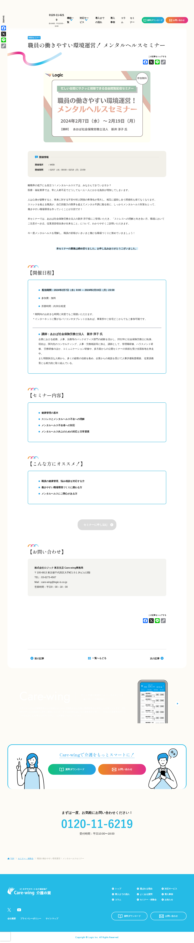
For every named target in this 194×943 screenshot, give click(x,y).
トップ (118, 889)
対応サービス (171, 889)
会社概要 (11, 918)
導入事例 (169, 894)
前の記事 (39, 658)
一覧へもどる (99, 658)
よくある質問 (146, 894)
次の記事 (155, 658)
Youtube (19, 909)
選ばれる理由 (146, 889)
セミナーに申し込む (96, 524)
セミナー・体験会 (25, 858)
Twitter (9, 910)
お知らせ (169, 899)
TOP (12, 858)
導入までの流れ (122, 894)
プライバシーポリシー (30, 918)
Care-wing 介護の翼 (25, 18)
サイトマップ (52, 918)
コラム (118, 899)
